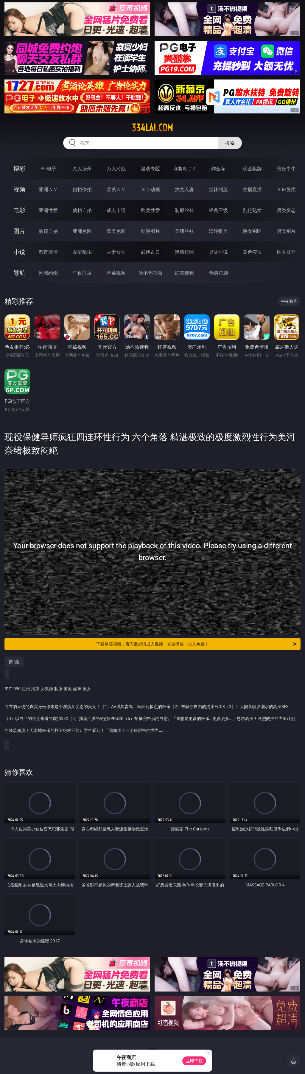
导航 (19, 273)
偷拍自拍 (82, 210)
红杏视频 (184, 272)
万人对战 (116, 168)
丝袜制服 (218, 189)
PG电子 (48, 168)
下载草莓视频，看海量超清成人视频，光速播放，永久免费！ (197, 644)
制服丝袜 (184, 210)
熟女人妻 (184, 189)
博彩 (19, 168)
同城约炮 (48, 272)
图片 (19, 231)
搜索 (230, 143)
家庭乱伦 (82, 252)
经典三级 (218, 210)
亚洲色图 (82, 231)
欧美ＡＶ (116, 189)
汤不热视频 (150, 272)
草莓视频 (116, 272)
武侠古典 (150, 252)
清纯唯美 (218, 231)
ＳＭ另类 (286, 189)
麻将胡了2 (184, 168)
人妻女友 (116, 252)
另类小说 (218, 252)
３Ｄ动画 (150, 189)
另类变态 (286, 210)
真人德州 (82, 168)
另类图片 (286, 231)
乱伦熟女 (252, 210)
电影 (19, 210)
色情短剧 (218, 272)
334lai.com (152, 128)
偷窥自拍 (48, 231)
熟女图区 (252, 231)
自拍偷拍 (82, 189)
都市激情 (48, 252)
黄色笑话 (252, 252)
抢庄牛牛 (286, 168)
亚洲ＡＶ (48, 189)
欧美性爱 (150, 210)
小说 (19, 252)
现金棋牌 (252, 168)
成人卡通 (116, 210)
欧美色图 (116, 231)
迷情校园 (184, 252)
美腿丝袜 (184, 231)
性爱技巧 (286, 252)
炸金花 (218, 168)
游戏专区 (150, 168)
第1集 (14, 662)
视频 (19, 189)
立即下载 (194, 1061)
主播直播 (252, 189)
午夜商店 (82, 272)
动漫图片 (150, 231)
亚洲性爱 (48, 210)
